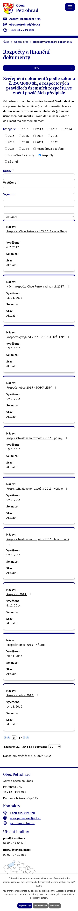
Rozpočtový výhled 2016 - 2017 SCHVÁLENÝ (38, 337)
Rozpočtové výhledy (21, 155)
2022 (54, 142)
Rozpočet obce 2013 (22, 695)
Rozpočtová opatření (50, 149)
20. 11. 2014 (14, 656)
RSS (53, 68)
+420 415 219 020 (18, 30)
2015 (11, 136)
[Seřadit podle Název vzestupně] (13, 169)
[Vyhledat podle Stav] (39, 216)
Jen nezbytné (40, 905)
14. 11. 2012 (14, 706)
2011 (25, 129)
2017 (40, 136)
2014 (68, 129)
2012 (39, 129)
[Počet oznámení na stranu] (54, 746)
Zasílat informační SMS (22, 19)
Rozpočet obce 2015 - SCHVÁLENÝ (32, 387)
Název (7, 171)
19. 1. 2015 (13, 348)
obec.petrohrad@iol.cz (21, 24)
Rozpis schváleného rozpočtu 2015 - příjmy (37, 438)
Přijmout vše (24, 905)
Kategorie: (9, 129)
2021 (40, 142)
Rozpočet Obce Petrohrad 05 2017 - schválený (36, 233)
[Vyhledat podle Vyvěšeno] (39, 190)
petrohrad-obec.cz (19, 823)
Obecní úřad (21, 41)
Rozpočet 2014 (19, 594)
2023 (11, 149)
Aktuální (11, 265)
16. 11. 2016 (14, 298)
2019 (11, 142)
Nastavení (54, 905)
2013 (54, 129)
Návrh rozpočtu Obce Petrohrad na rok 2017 (38, 286)
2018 (54, 136)
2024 (25, 149)
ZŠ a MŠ (13, 161)
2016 (25, 136)
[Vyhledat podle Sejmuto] (39, 203)
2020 (25, 142)
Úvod (6, 41)
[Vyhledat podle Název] (39, 177)
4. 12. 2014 (13, 605)
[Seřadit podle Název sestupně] (13, 170)
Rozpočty (47, 155)
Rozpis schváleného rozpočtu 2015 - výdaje (37, 488)
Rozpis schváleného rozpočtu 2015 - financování (37, 541)
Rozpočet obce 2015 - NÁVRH (29, 645)
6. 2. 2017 (12, 247)
